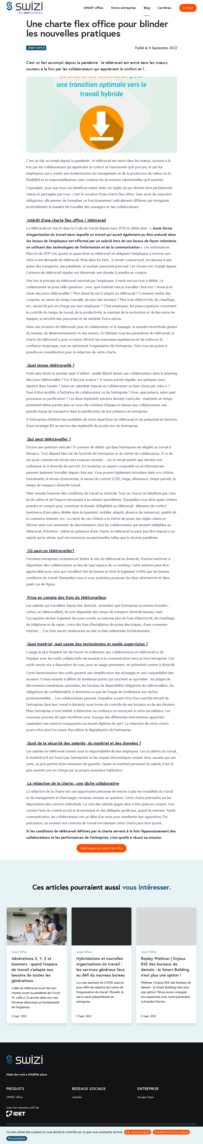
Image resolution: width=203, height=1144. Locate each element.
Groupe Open (145, 1097)
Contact (187, 8)
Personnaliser (17, 1138)
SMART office (93, 8)
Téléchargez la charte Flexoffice (101, 848)
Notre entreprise (123, 8)
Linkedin (77, 1097)
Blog (147, 8)
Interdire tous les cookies (171, 1132)
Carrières (164, 8)
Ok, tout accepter (138, 1132)
